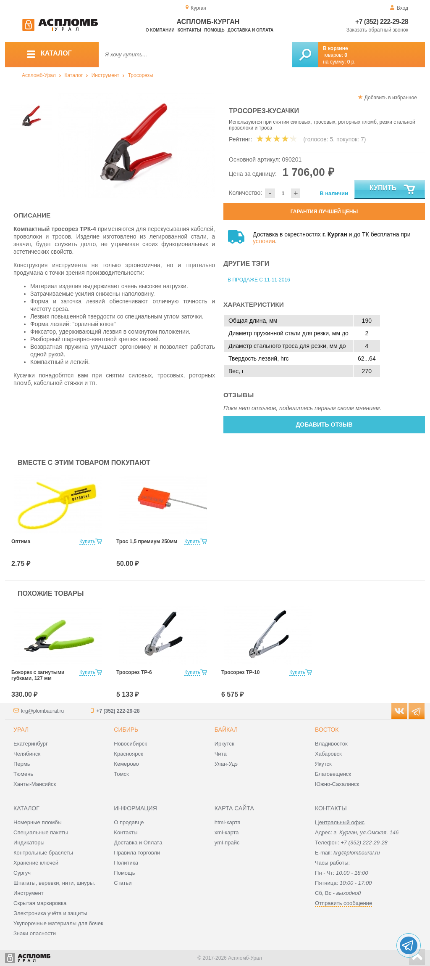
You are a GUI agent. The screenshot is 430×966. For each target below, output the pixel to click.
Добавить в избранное (390, 98)
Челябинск (26, 754)
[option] (136, 145)
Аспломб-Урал (39, 75)
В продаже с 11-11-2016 (259, 280)
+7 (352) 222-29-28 (381, 21)
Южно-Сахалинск (337, 784)
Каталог (73, 75)
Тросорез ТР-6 (134, 672)
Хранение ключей (35, 863)
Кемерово (126, 764)
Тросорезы (140, 75)
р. (351, 62)
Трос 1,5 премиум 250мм (146, 541)
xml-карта (227, 832)
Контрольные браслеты (43, 852)
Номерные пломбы (37, 822)
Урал (21, 729)
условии (264, 241)
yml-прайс (227, 842)
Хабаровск (328, 754)
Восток (326, 729)
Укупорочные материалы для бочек (58, 923)
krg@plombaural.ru (42, 711)
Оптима (20, 541)
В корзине (335, 48)
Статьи (122, 883)
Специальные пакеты (40, 832)
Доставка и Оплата (138, 842)
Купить (393, 189)
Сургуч (22, 873)
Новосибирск (130, 743)
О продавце (129, 822)
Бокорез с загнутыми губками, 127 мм (37, 675)
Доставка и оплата (250, 30)
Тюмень (23, 774)
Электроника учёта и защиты (50, 913)
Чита (221, 754)
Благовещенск (333, 774)
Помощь (214, 30)
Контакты (189, 30)
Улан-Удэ (226, 764)
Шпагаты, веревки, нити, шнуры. (54, 883)
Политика (126, 863)
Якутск (323, 764)
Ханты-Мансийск (34, 784)
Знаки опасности (34, 933)
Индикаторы (29, 842)
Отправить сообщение (343, 903)
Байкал (226, 729)
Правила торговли (137, 852)
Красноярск (128, 754)
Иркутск (224, 743)
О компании (160, 30)
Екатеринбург (30, 743)
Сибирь (126, 729)
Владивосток (331, 743)
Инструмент (105, 75)
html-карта (228, 822)
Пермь (21, 764)
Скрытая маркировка (39, 903)
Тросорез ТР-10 (240, 672)
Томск (121, 774)
